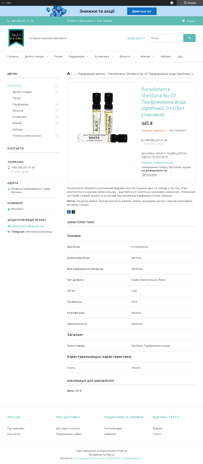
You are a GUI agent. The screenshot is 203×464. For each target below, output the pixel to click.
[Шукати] (189, 38)
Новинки (110, 434)
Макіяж (145, 56)
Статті (157, 434)
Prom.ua (122, 451)
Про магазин (15, 428)
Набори (166, 56)
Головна (12, 56)
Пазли (58, 56)
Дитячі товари (34, 56)
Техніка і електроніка (27, 135)
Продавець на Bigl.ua (101, 454)
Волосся (125, 56)
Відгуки (157, 428)
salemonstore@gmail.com (27, 225)
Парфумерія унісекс (91, 73)
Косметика (102, 56)
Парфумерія (76, 56)
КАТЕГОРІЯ (14, 85)
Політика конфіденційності (125, 458)
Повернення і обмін (69, 434)
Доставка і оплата (68, 428)
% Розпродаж (113, 428)
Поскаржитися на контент (91, 458)
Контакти (13, 434)
